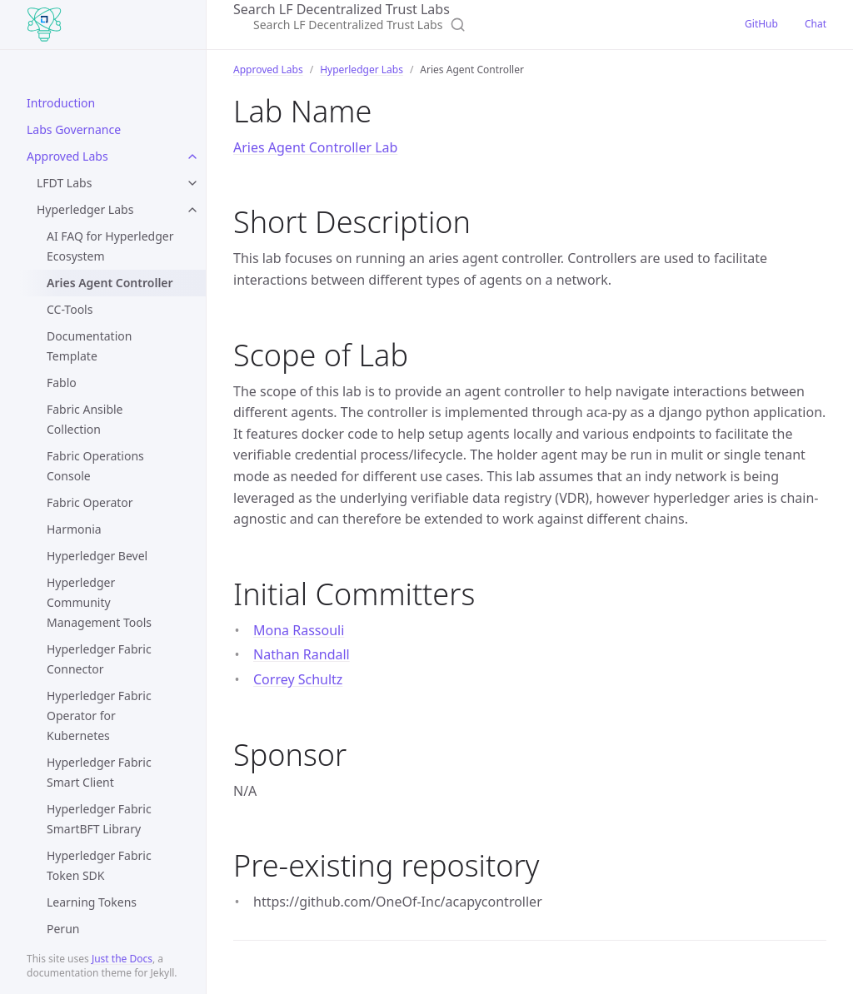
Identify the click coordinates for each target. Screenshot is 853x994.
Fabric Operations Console (95, 466)
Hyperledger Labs (85, 209)
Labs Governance (74, 129)
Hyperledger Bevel (97, 556)
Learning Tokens (92, 902)
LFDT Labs (64, 183)
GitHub (761, 24)
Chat (815, 24)
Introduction (61, 103)
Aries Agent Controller (110, 283)
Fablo (62, 382)
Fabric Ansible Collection (85, 419)
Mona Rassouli (298, 630)
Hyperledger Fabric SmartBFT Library (99, 819)
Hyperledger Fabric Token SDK (99, 865)
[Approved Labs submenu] (192, 156)
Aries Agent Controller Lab (315, 147)
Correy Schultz (297, 679)
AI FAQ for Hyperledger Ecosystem (110, 246)
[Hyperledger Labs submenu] (192, 209)
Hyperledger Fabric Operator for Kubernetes (99, 715)
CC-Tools (69, 309)
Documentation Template (89, 346)
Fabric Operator (90, 502)
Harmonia (74, 529)
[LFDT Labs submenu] (192, 183)
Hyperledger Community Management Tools (99, 602)
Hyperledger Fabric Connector (99, 659)
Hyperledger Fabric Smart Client (99, 772)
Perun (63, 929)
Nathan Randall (301, 654)
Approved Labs (67, 156)
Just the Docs (122, 959)
